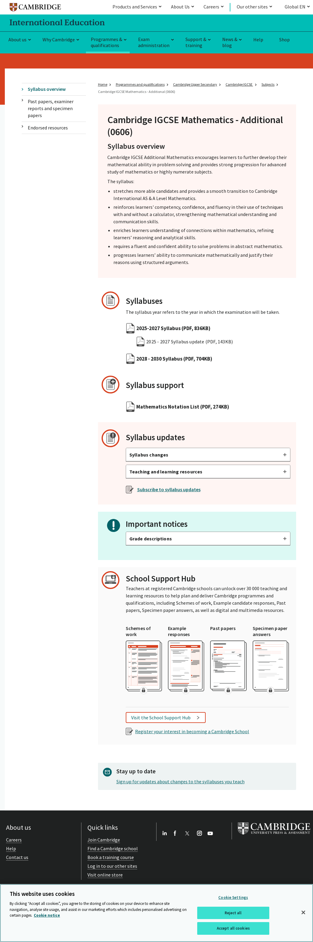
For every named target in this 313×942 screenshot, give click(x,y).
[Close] (303, 912)
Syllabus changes (149, 455)
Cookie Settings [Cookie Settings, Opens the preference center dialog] (233, 897)
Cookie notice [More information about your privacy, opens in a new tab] (47, 915)
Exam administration (153, 42)
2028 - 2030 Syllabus (174, 358)
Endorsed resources (48, 128)
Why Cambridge (59, 40)
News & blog (229, 42)
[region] (156, 913)
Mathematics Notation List (182, 406)
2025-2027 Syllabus (173, 328)
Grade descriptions (150, 539)
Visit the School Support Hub (161, 717)
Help (258, 40)
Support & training (195, 42)
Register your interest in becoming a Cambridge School (192, 731)
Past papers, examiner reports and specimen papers (51, 108)
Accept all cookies (233, 928)
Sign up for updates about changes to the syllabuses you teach (180, 781)
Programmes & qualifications (106, 42)
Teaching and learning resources (166, 472)
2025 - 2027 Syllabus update (189, 342)
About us (17, 40)
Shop (284, 40)
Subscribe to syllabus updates (169, 489)
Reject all (233, 912)
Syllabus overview (47, 89)
